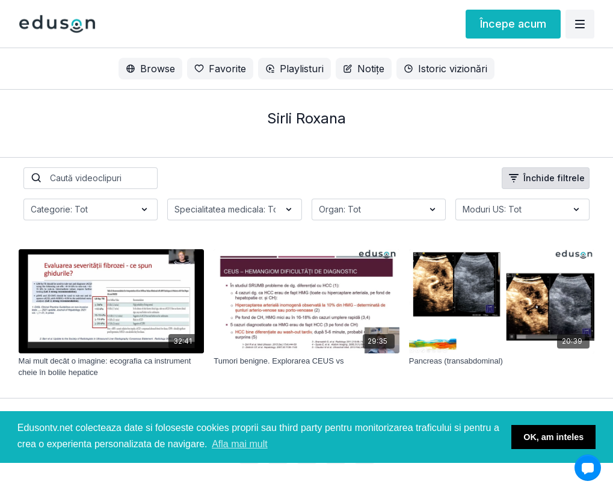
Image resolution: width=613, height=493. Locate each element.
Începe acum (513, 23)
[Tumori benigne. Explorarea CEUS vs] (306, 361)
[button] (587, 467)
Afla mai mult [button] (239, 444)
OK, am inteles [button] (553, 437)
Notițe (363, 69)
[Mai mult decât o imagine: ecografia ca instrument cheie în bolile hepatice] (112, 367)
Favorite (220, 69)
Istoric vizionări (445, 69)
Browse (150, 69)
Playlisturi (294, 69)
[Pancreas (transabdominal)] (502, 361)
